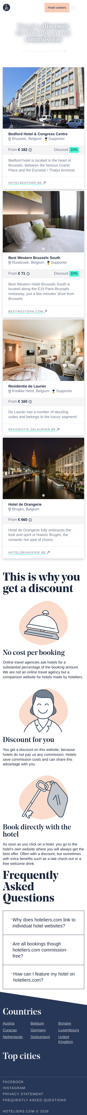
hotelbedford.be (27, 183)
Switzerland (40, 1037)
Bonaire (64, 1024)
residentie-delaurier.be (34, 429)
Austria (8, 1024)
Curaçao (10, 1030)
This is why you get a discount (43, 51)
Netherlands (13, 1037)
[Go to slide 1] (43, 125)
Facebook (13, 1082)
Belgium (37, 1024)
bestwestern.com (28, 311)
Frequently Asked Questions (34, 1100)
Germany (38, 1030)
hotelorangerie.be (29, 552)
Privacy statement (23, 1094)
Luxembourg (68, 1030)
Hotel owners (57, 7)
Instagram (14, 1088)
